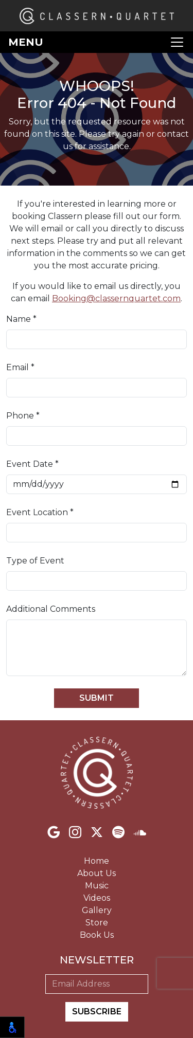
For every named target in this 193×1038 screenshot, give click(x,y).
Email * (20, 367)
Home (96, 861)
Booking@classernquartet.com (116, 298)
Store (96, 922)
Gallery (97, 910)
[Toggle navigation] (96, 42)
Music (97, 885)
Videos (96, 898)
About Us (96, 873)
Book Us (97, 935)
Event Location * (40, 512)
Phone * (23, 416)
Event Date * (32, 464)
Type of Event (35, 561)
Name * (21, 319)
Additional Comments (50, 609)
